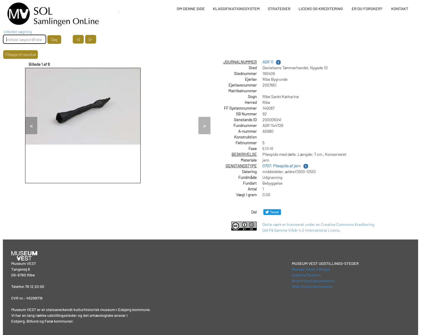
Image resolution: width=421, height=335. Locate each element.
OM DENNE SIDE (191, 8)
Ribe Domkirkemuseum (312, 286)
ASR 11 (267, 61)
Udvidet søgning (18, 31)
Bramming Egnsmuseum (313, 280)
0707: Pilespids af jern (281, 165)
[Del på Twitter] (272, 211)
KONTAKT (399, 8)
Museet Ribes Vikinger (311, 269)
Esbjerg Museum (306, 274)
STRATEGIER (279, 8)
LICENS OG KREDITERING (321, 8)
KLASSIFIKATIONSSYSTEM (236, 8)
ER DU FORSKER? (367, 8)
